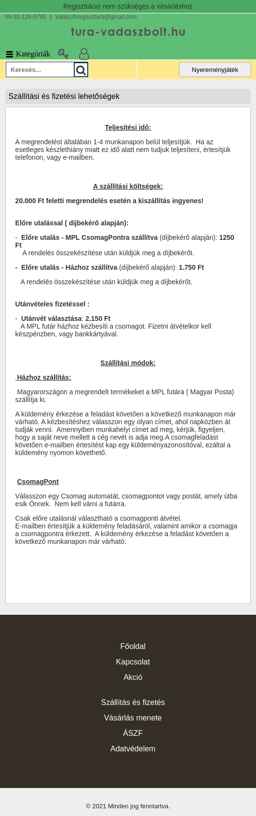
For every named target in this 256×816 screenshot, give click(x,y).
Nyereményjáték (215, 69)
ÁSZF (133, 733)
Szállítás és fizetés (133, 702)
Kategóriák (27, 54)
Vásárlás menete (133, 718)
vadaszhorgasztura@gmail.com (95, 17)
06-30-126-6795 (25, 17)
